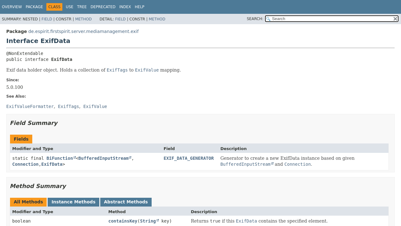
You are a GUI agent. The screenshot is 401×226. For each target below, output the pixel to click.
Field (46, 19)
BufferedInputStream (103, 158)
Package (34, 7)
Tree (82, 7)
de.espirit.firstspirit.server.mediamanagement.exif (83, 31)
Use (69, 7)
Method (83, 19)
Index (125, 7)
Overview (12, 7)
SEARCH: (255, 19)
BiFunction (60, 158)
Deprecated (103, 7)
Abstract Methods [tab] (126, 201)
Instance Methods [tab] (73, 201)
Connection (25, 164)
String (148, 220)
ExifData (51, 164)
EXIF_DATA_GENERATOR (189, 158)
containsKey (123, 220)
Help (139, 7)
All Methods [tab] (28, 201)
